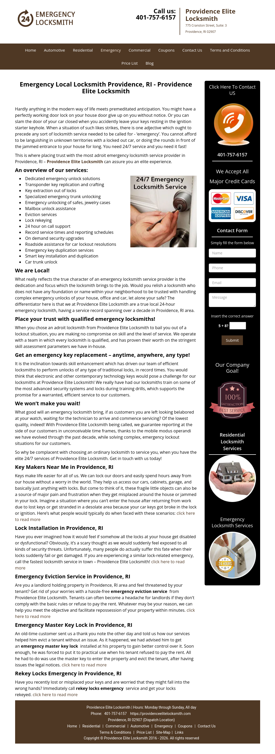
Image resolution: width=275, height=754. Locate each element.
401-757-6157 (156, 17)
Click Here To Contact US (232, 90)
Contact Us (192, 50)
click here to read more (84, 665)
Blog (149, 63)
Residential (83, 50)
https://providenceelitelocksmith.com (160, 714)
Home (30, 50)
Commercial (139, 50)
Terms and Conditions (230, 50)
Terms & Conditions (115, 732)
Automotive (54, 50)
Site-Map (163, 732)
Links (179, 732)
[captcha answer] (237, 325)
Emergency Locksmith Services (232, 522)
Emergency (111, 50)
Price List (129, 63)
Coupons (166, 50)
